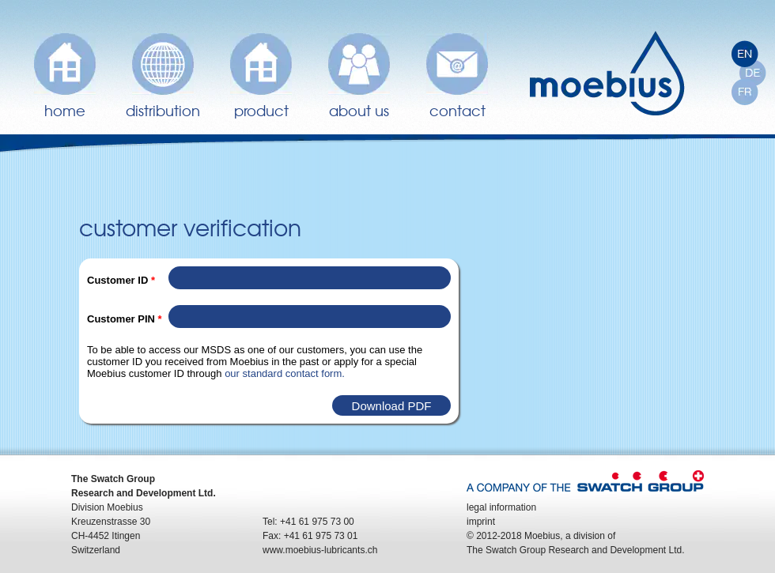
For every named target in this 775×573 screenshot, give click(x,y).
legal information (501, 507)
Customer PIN (124, 319)
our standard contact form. (285, 373)
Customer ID (121, 280)
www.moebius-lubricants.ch (320, 550)
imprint (481, 521)
